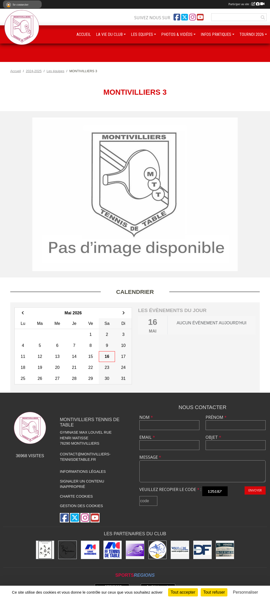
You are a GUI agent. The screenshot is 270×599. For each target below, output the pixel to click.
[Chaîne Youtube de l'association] (200, 17)
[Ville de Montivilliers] (67, 550)
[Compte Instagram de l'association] (192, 17)
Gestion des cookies (81, 506)
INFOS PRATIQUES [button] (216, 34)
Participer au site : (246, 4)
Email (147, 437)
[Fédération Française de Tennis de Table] (112, 550)
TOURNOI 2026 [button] (251, 34)
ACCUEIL (83, 34)
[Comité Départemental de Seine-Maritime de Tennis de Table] (157, 550)
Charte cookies (76, 496)
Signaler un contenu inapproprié (82, 484)
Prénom (216, 417)
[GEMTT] (135, 550)
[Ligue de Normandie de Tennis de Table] (90, 550)
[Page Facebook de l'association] (176, 17)
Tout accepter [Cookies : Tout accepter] (183, 592)
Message (150, 457)
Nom (146, 417)
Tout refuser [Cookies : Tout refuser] (214, 592)
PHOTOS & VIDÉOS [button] (176, 34)
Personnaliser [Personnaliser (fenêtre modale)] (245, 592)
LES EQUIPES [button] (142, 34)
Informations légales (83, 471)
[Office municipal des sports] (45, 550)
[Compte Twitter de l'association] (184, 17)
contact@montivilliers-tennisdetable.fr (85, 457)
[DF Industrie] (202, 550)
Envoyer (255, 490)
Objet (213, 437)
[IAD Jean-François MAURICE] (225, 550)
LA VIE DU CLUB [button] (109, 34)
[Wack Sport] (180, 550)
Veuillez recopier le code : (170, 489)
